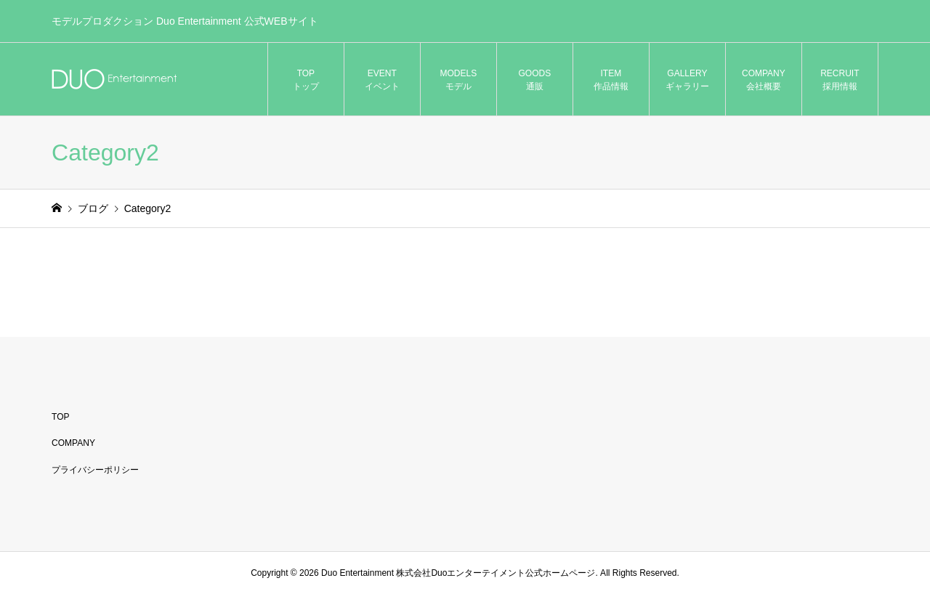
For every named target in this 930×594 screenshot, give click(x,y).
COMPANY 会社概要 (763, 79)
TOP (60, 417)
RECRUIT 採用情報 (839, 79)
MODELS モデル (458, 79)
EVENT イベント (382, 79)
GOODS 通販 (535, 79)
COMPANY (73, 443)
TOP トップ (306, 79)
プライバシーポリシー (95, 470)
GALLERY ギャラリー (687, 79)
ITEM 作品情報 (611, 79)
